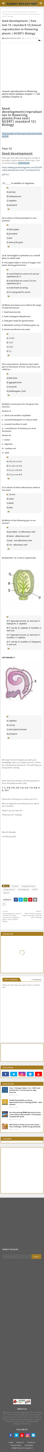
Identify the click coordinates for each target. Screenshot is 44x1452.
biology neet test (9, 889)
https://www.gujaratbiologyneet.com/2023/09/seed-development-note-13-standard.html (22, 168)
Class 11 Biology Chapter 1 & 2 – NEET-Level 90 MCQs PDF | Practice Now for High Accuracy (24, 1090)
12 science (14, 886)
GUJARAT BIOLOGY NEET (22, 3)
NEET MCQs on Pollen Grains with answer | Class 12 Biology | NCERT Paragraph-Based (24, 1126)
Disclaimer (29, 1445)
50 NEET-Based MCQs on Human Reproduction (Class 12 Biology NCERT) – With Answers (25, 1102)
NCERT (35, 889)
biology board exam (28, 886)
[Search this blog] (17, 1256)
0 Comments (37, 979)
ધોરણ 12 (10, 12)
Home (4, 12)
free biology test (23, 889)
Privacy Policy (16, 1445)
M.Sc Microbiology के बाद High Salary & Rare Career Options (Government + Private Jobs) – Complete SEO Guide (25, 1114)
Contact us (31, 1442)
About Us (20, 1442)
